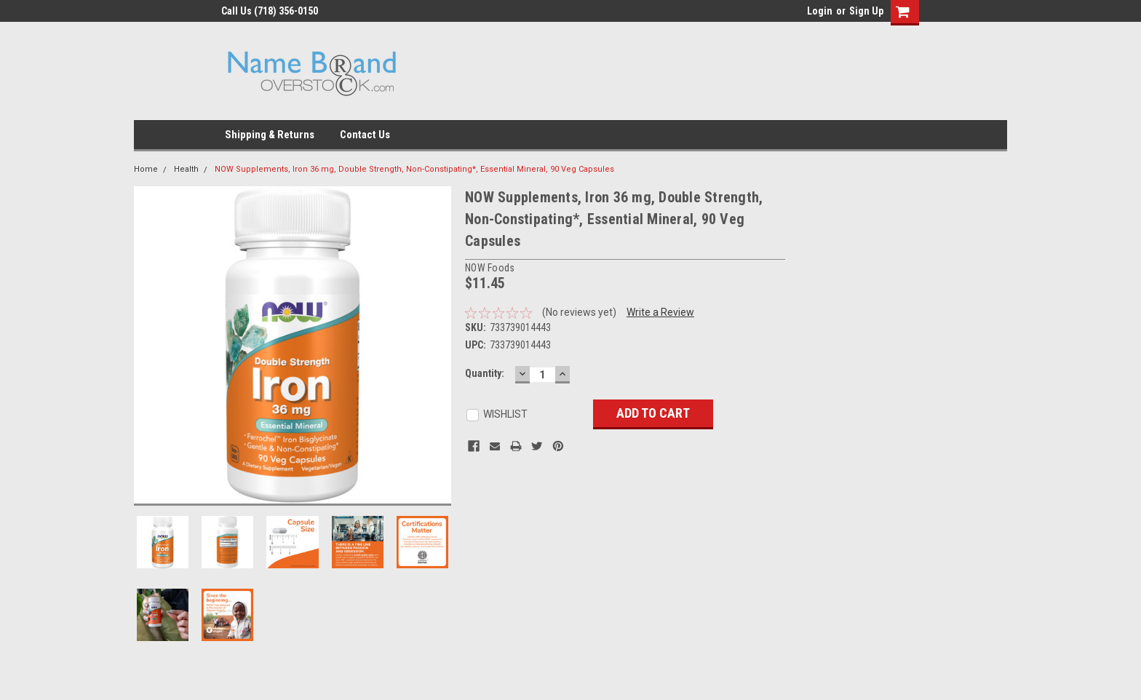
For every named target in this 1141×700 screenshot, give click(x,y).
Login (819, 11)
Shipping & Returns (269, 134)
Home (146, 169)
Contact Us (365, 134)
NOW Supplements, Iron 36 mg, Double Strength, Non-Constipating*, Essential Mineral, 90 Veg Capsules (414, 169)
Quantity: (484, 373)
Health (186, 169)
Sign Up (866, 11)
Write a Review (660, 312)
